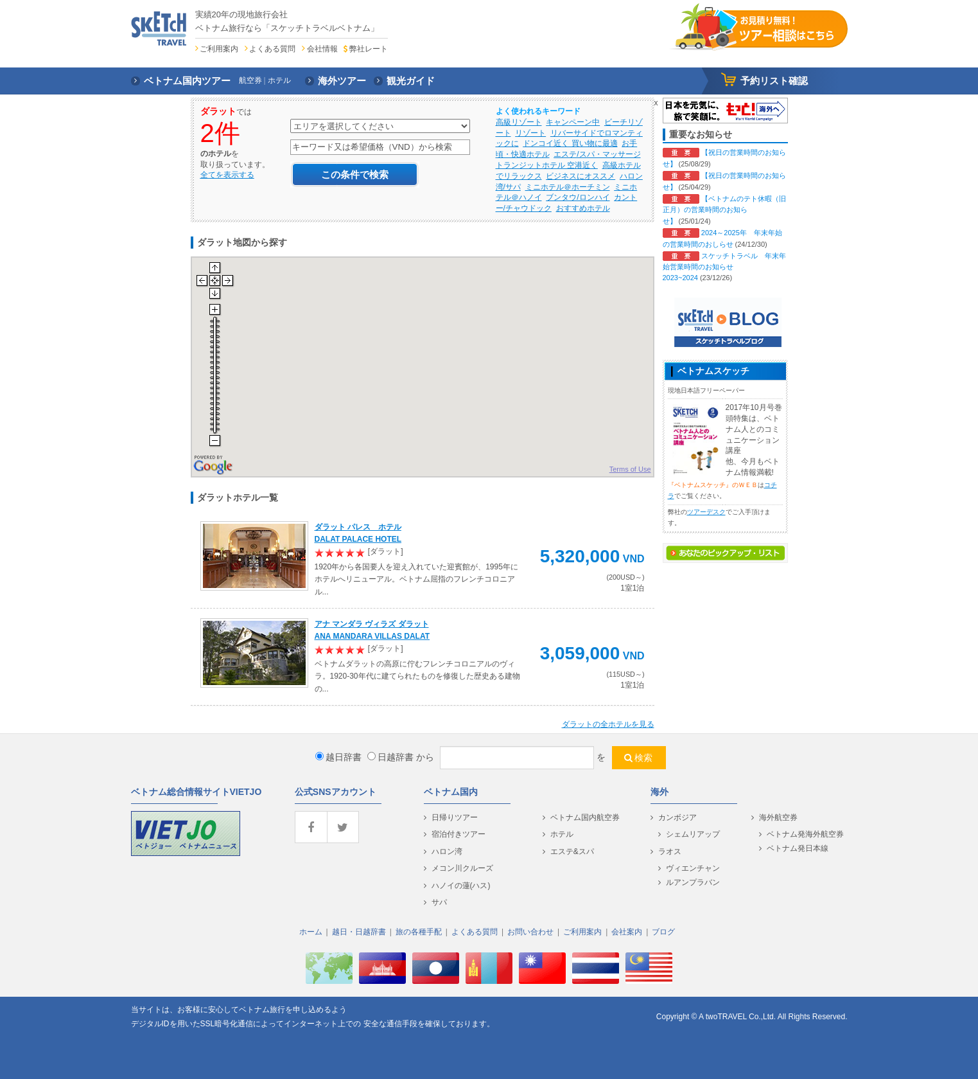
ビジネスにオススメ (580, 176)
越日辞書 (338, 757)
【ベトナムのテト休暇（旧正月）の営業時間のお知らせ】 (724, 210)
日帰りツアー (455, 817)
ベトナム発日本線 (797, 848)
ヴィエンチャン (693, 868)
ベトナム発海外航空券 (805, 834)
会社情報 (322, 48)
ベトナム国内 (451, 792)
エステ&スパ (572, 851)
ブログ (663, 931)
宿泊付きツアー (458, 834)
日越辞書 (390, 757)
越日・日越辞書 (359, 931)
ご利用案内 (219, 48)
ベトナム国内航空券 (585, 817)
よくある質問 (272, 48)
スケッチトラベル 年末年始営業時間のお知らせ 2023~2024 (724, 267)
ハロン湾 (447, 851)
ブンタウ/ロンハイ (577, 197)
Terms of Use (630, 469)
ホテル (561, 834)
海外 (659, 792)
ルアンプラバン (693, 882)
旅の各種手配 (419, 931)
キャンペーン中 (573, 122)
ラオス (669, 851)
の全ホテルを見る (608, 724)
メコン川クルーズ (462, 868)
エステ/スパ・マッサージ (597, 154)
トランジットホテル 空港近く (547, 165)
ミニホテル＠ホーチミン (567, 187)
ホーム (310, 931)
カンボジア (677, 817)
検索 (643, 758)
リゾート (530, 133)
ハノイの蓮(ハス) (461, 885)
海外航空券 (778, 817)
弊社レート (368, 48)
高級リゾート (519, 122)
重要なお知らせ (700, 134)
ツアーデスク (706, 511)
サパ (439, 902)
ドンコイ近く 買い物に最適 (570, 143)
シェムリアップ (693, 834)
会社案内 (626, 931)
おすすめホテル (583, 208)
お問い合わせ (530, 931)
